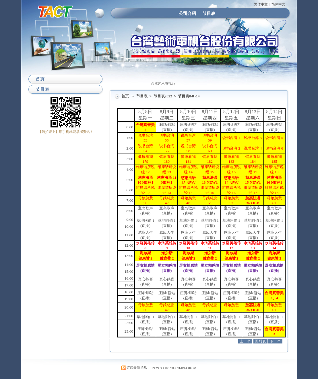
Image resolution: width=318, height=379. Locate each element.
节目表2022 (163, 96)
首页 (125, 96)
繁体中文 (261, 4)
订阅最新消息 (137, 367)
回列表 (260, 341)
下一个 (275, 341)
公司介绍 (187, 13)
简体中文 (278, 4)
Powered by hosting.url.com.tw (174, 367)
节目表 (208, 13)
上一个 (245, 341)
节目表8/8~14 (188, 96)
